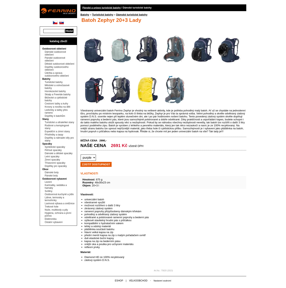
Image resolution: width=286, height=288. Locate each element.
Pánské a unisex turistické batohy (101, 7)
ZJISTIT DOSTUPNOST (96, 164)
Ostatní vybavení (54, 222)
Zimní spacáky (52, 159)
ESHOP (119, 280)
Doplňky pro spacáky (56, 166)
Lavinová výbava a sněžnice (59, 203)
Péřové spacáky (53, 150)
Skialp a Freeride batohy (58, 94)
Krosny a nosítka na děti (57, 106)
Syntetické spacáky (55, 147)
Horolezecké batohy (55, 91)
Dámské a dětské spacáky (58, 153)
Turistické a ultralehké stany (59, 122)
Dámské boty (52, 172)
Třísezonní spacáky (55, 163)
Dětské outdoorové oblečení (59, 63)
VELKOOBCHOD (138, 280)
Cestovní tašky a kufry (56, 103)
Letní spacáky (52, 156)
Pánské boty (51, 175)
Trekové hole (51, 206)
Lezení (48, 182)
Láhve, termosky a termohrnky (54, 199)
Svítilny (48, 191)
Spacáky (47, 143)
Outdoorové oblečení (54, 48)
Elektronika (50, 219)
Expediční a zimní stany (57, 131)
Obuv (45, 169)
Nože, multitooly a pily (56, 209)
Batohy (46, 79)
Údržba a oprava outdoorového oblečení (57, 74)
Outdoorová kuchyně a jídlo (59, 194)
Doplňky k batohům (55, 116)
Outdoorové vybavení (54, 178)
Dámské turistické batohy (132, 14)
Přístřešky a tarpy (54, 134)
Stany (45, 119)
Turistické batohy (54, 82)
